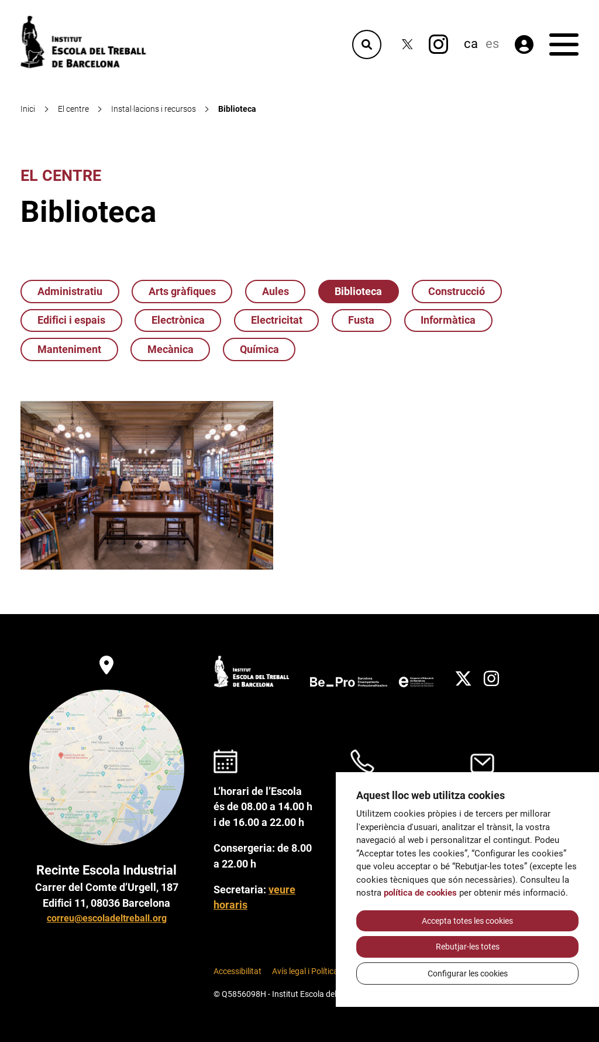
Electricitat (276, 320)
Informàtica (448, 320)
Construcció (456, 291)
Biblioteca (358, 291)
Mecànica (170, 349)
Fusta (361, 320)
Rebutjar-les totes (468, 946)
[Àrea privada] (524, 44)
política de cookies (420, 892)
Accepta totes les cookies (467, 921)
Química (259, 349)
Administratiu (69, 291)
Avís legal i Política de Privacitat (328, 971)
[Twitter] (407, 44)
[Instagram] (438, 44)
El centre (60, 175)
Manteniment (69, 349)
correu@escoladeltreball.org (107, 918)
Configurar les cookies (468, 973)
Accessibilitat (237, 971)
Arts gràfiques (182, 291)
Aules (275, 291)
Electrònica (178, 320)
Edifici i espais (71, 320)
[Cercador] (366, 44)
